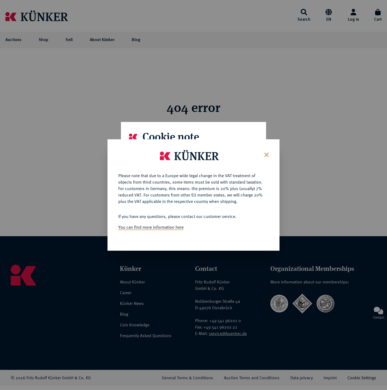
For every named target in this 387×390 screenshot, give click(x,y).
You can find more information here (151, 223)
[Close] (265, 151)
